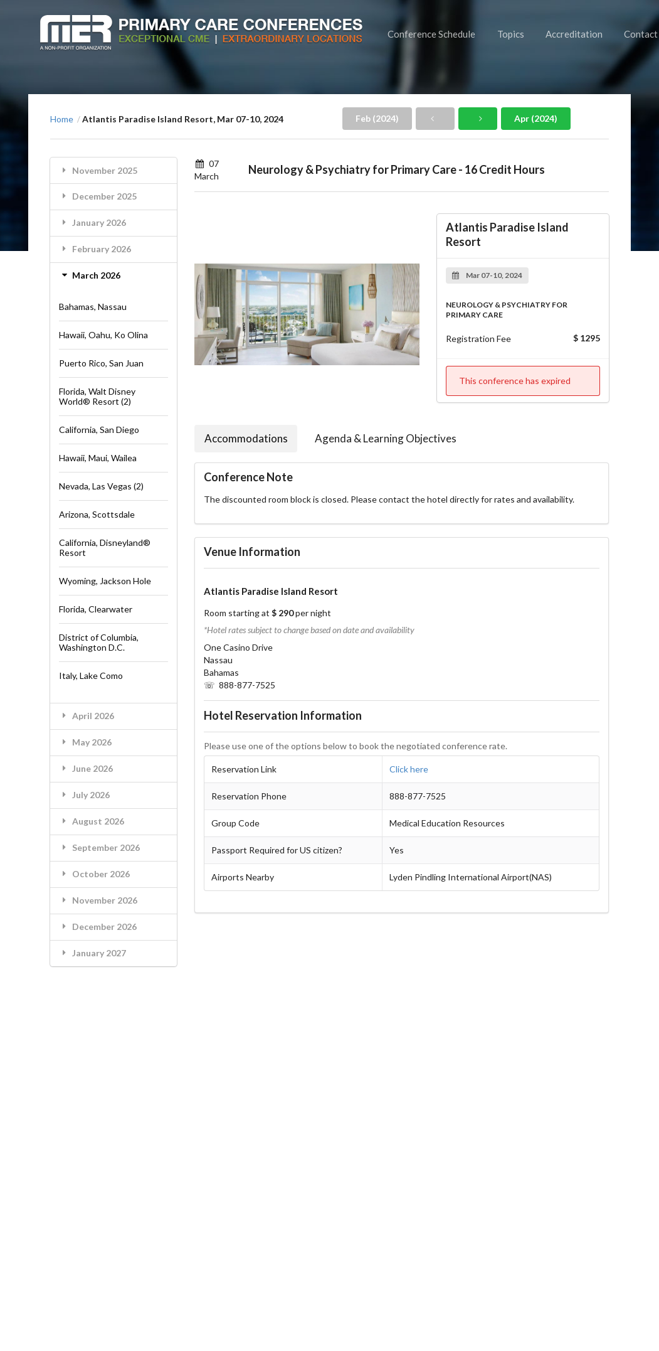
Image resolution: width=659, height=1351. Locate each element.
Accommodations (246, 438)
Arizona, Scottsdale (97, 514)
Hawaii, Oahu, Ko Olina (103, 334)
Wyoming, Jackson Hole (105, 580)
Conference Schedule (431, 34)
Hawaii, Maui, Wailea (98, 457)
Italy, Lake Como (91, 675)
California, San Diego (99, 429)
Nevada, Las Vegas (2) (101, 486)
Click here (408, 769)
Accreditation (574, 34)
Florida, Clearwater (95, 609)
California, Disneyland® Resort (104, 547)
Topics (510, 34)
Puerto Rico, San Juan (101, 363)
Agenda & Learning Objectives (385, 438)
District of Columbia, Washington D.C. (99, 642)
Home (61, 119)
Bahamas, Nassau (93, 306)
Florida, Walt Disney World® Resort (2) (97, 396)
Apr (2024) (535, 118)
